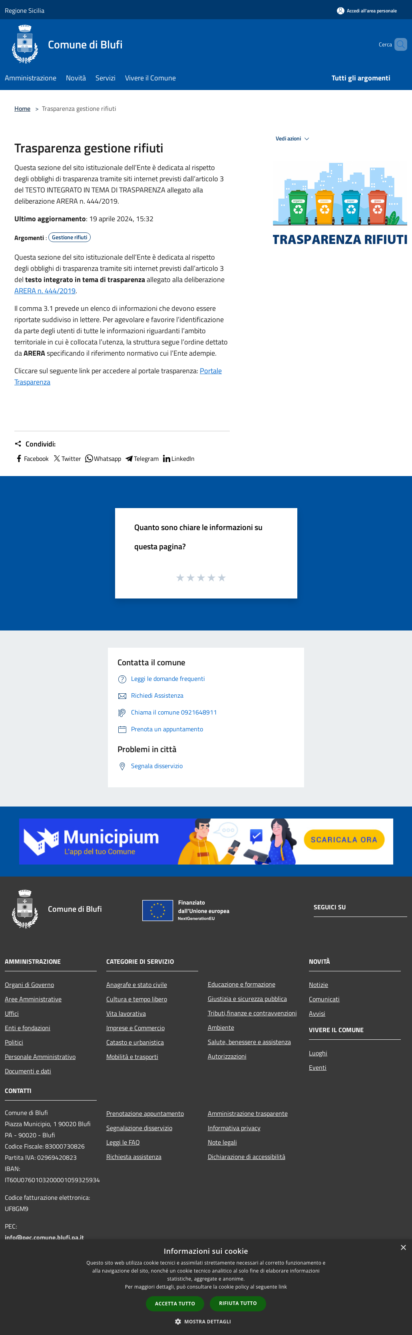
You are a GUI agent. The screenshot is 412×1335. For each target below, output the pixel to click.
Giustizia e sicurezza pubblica (247, 998)
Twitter (66, 458)
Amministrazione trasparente (248, 1113)
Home (22, 108)
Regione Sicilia (24, 10)
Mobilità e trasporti (132, 1056)
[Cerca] (397, 44)
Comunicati (324, 999)
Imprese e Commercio (135, 1028)
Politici (14, 1042)
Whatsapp (102, 458)
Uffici (12, 1013)
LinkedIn (178, 458)
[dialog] (206, 1287)
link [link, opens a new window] (283, 1286)
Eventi (317, 1067)
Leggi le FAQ (123, 1142)
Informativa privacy (234, 1128)
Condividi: (35, 444)
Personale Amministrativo (40, 1056)
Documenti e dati (28, 1071)
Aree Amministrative (33, 999)
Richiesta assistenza (133, 1156)
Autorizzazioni (227, 1056)
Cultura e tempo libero (136, 999)
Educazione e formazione (241, 984)
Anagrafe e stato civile (136, 984)
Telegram (141, 458)
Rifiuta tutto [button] (238, 1303)
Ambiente (221, 1027)
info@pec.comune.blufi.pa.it (44, 1237)
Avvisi (317, 1013)
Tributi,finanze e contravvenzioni (252, 1013)
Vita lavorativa (126, 1013)
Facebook (31, 458)
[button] (206, 1321)
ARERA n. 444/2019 (45, 290)
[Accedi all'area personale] (366, 10)
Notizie (318, 984)
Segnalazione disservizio (139, 1128)
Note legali (222, 1142)
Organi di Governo (29, 984)
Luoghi (318, 1053)
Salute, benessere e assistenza (249, 1042)
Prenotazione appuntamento (145, 1113)
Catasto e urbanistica (135, 1042)
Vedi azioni (294, 139)
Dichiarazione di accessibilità (246, 1156)
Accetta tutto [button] (175, 1303)
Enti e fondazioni (27, 1028)
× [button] (403, 1248)
